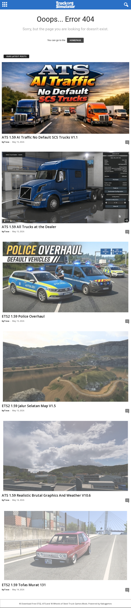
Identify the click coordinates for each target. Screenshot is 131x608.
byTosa (5, 142)
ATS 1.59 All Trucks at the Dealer (29, 227)
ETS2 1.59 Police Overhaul (23, 316)
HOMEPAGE (75, 40)
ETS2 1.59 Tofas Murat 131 (24, 585)
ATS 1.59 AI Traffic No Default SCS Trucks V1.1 (40, 137)
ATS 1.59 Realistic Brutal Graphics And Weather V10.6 (46, 495)
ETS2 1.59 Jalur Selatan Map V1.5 (29, 406)
